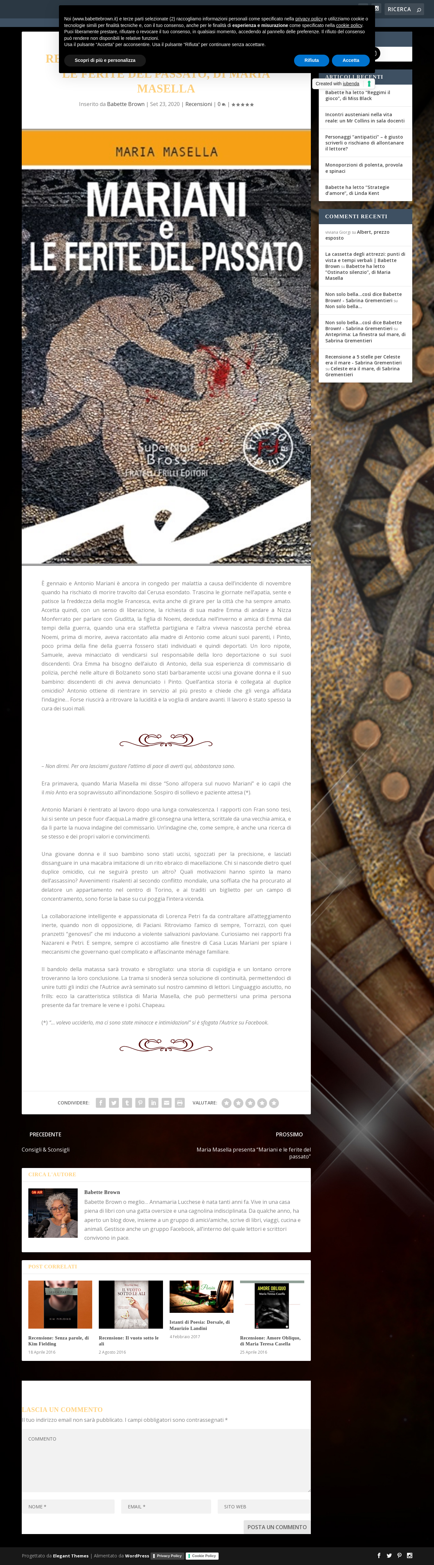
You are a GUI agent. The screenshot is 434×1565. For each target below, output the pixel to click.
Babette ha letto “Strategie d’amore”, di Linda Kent (357, 190)
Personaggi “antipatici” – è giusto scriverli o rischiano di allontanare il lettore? (364, 143)
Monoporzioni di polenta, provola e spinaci (364, 168)
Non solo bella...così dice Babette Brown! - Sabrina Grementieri (363, 297)
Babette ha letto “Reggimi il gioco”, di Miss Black (357, 95)
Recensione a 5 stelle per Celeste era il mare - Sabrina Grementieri (363, 360)
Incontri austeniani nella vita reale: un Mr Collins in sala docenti (365, 117)
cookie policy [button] (349, 25)
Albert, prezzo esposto (357, 235)
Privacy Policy (169, 1556)
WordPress (137, 1556)
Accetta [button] (350, 60)
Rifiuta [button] (312, 60)
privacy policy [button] (309, 18)
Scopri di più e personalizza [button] (105, 60)
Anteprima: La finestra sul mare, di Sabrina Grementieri (365, 337)
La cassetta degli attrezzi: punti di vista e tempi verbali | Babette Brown (365, 260)
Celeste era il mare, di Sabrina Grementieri (362, 371)
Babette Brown (126, 104)
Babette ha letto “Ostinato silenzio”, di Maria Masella (358, 272)
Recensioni (198, 104)
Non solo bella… (343, 306)
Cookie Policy (204, 1556)
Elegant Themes (71, 1556)
